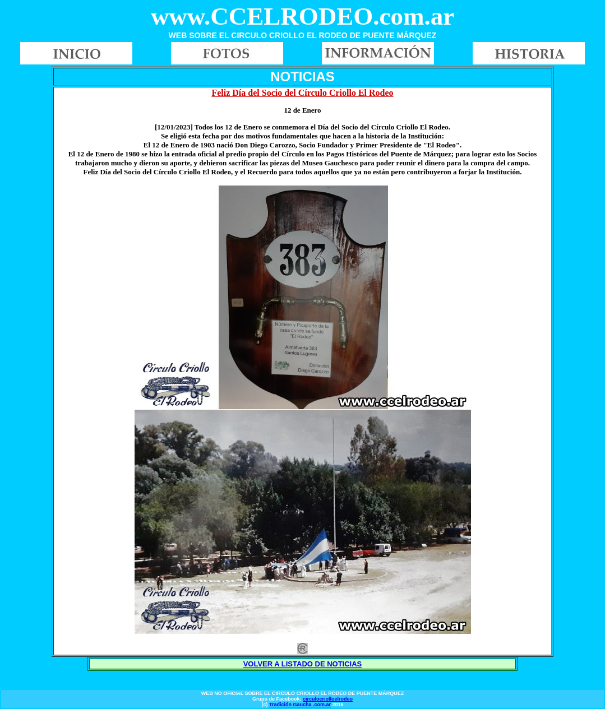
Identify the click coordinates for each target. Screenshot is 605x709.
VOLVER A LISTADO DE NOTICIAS (302, 664)
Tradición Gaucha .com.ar (300, 704)
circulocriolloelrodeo (328, 699)
